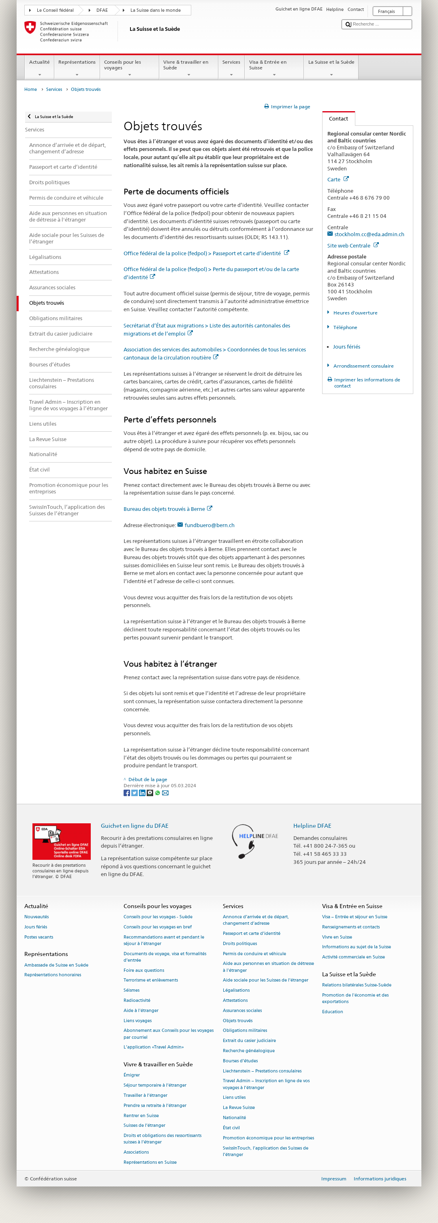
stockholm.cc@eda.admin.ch (369, 234)
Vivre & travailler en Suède (189, 68)
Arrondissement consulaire (363, 366)
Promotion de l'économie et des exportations (355, 998)
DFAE (102, 10)
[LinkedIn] (143, 792)
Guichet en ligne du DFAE (135, 825)
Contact (335, 118)
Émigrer (132, 1075)
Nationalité (234, 1117)
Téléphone (344, 327)
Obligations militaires (245, 1031)
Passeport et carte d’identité (251, 933)
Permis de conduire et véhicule (254, 953)
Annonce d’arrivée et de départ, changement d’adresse (256, 920)
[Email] (165, 792)
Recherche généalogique (249, 1050)
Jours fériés (346, 346)
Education (332, 1011)
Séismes (131, 990)
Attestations (235, 1000)
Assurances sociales (242, 1010)
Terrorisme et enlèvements (151, 980)
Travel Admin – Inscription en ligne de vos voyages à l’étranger (266, 1084)
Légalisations (236, 990)
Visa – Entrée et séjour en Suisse (354, 916)
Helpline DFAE (312, 825)
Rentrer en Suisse (141, 1115)
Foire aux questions (144, 970)
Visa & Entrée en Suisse (274, 68)
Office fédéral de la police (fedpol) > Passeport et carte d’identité (206, 253)
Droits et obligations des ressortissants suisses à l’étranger (162, 1139)
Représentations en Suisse (150, 1162)
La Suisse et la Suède (331, 68)
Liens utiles (234, 1097)
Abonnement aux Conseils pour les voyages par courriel (169, 1034)
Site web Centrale (353, 245)
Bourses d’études (240, 1061)
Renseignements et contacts (351, 927)
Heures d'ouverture (355, 313)
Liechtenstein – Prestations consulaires (262, 1071)
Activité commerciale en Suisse (353, 957)
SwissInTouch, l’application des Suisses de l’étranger (265, 1151)
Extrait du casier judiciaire (249, 1041)
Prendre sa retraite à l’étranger (155, 1105)
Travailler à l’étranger (145, 1095)
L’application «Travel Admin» (154, 1047)
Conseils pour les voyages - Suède (158, 916)
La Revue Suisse (239, 1108)
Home (30, 89)
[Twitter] (135, 792)
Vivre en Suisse (337, 937)
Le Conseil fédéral (55, 10)
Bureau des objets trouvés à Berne (168, 509)
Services (231, 68)
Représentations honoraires (52, 975)
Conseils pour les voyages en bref (158, 927)
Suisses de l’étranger (144, 1125)
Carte (338, 179)
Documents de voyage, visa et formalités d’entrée (165, 957)
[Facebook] (127, 792)
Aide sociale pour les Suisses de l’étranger (265, 980)
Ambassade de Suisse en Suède (56, 965)
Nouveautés (36, 916)
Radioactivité (137, 1000)
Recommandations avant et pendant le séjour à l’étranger (164, 940)
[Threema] (150, 792)
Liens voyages (138, 1020)
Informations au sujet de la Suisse (356, 947)
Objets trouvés (237, 1020)
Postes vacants (38, 937)
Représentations (77, 68)
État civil (231, 1127)
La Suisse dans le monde (155, 10)
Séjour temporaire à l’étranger (155, 1085)
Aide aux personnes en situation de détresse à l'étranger (268, 967)
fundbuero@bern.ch (210, 525)
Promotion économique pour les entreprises (268, 1138)
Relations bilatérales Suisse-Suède (356, 985)
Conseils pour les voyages (129, 68)
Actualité (39, 68)
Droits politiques (240, 943)
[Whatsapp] (158, 792)
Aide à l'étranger (141, 1010)
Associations (136, 1152)
